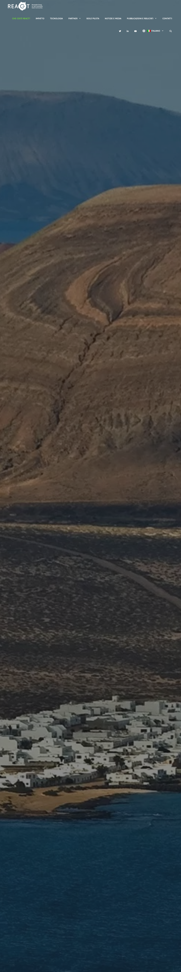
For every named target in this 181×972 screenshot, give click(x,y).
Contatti (167, 18)
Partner (76, 18)
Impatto (40, 18)
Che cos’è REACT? (21, 18)
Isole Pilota (92, 18)
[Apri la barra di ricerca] (171, 31)
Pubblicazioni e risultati (143, 18)
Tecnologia (56, 18)
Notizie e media (113, 18)
